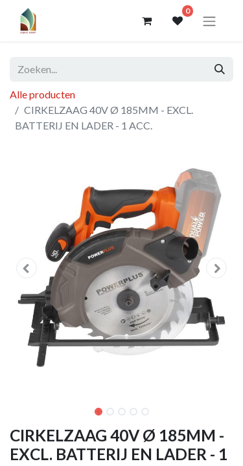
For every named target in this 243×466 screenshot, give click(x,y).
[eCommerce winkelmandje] (146, 21)
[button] (26, 268)
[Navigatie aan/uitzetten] (209, 20)
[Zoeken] (219, 69)
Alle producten (42, 94)
